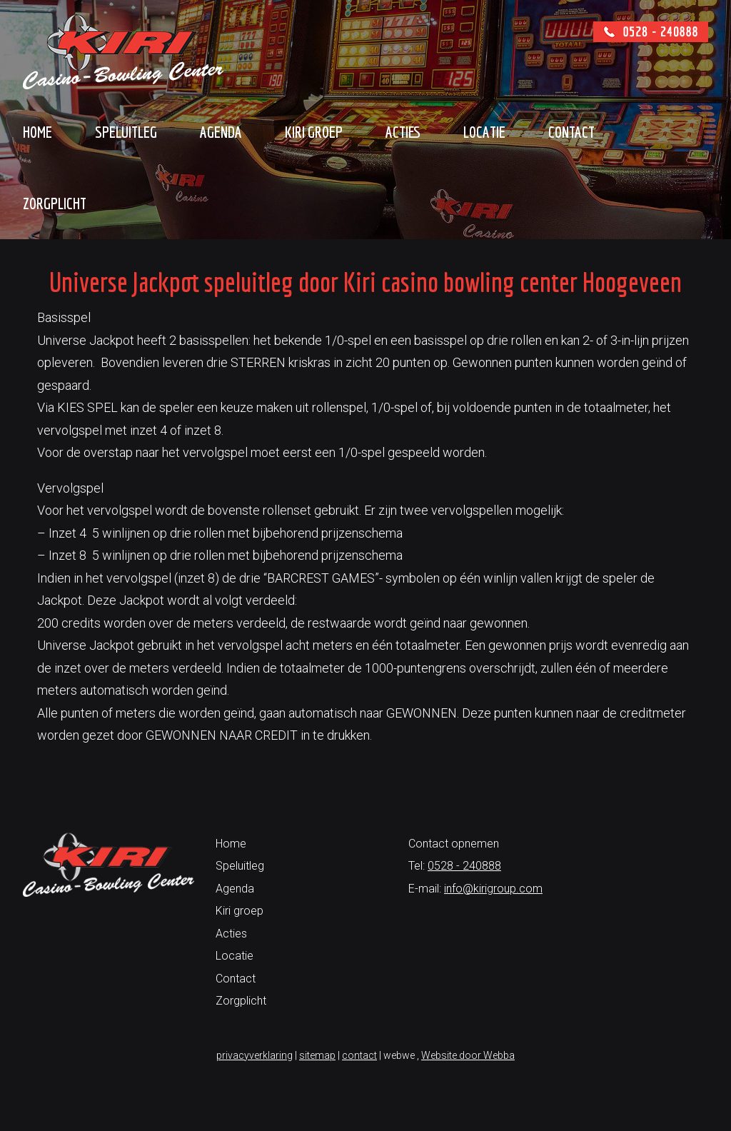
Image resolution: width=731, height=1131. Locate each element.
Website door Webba (468, 1055)
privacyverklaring (254, 1055)
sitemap (317, 1055)
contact (359, 1055)
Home (37, 132)
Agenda (221, 132)
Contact (571, 132)
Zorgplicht (54, 203)
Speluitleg (126, 132)
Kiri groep (314, 132)
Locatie (484, 132)
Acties (402, 132)
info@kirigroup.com (493, 888)
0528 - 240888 (464, 866)
